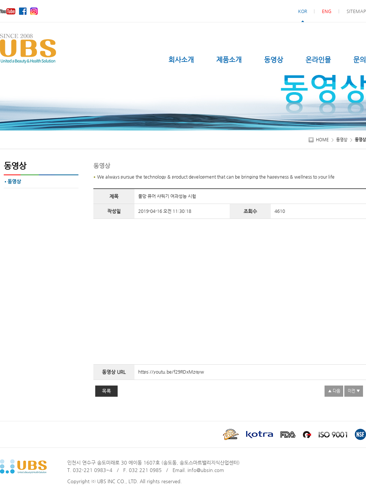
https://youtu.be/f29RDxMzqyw (171, 371)
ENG (327, 11)
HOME (322, 139)
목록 (106, 391)
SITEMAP (356, 11)
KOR (302, 11)
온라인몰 (318, 59)
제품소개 (229, 59)
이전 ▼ (354, 391)
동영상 (273, 59)
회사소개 (181, 59)
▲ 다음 (334, 391)
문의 (359, 59)
